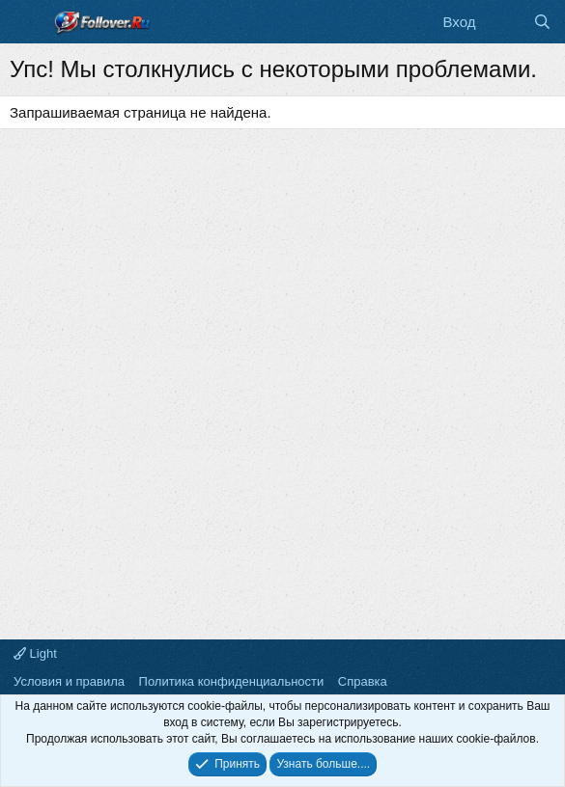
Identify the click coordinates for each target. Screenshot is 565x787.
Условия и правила (69, 681)
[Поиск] (542, 22)
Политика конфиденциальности (232, 681)
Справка (362, 681)
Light (35, 653)
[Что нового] (504, 22)
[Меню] (26, 22)
